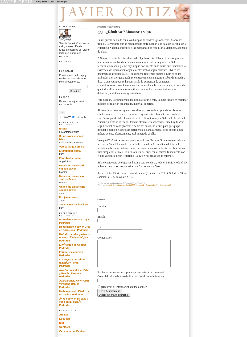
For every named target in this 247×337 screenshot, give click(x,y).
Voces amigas (61, 2)
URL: (100, 227)
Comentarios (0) (152, 185)
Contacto (64, 327)
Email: (101, 216)
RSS (62, 323)
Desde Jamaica (78, 17)
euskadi (109, 185)
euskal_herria (125, 185)
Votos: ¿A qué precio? (72, 146)
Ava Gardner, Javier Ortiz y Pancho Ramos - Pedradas (74, 273)
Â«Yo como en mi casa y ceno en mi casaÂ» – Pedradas (73, 301)
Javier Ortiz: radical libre (73, 204)
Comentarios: (104, 237)
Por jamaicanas (68, 197)
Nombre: (102, 206)
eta (118, 185)
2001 (133, 185)
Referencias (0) (165, 185)
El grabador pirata (70, 150)
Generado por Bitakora (72, 331)
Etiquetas (65, 318)
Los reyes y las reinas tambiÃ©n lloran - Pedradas (72, 262)
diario (115, 185)
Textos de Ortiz (48, 2)
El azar (63, 128)
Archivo (64, 314)
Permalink (140, 185)
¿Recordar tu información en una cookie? (124, 292)
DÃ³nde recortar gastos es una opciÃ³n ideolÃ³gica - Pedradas (74, 237)
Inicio (38, 2)
